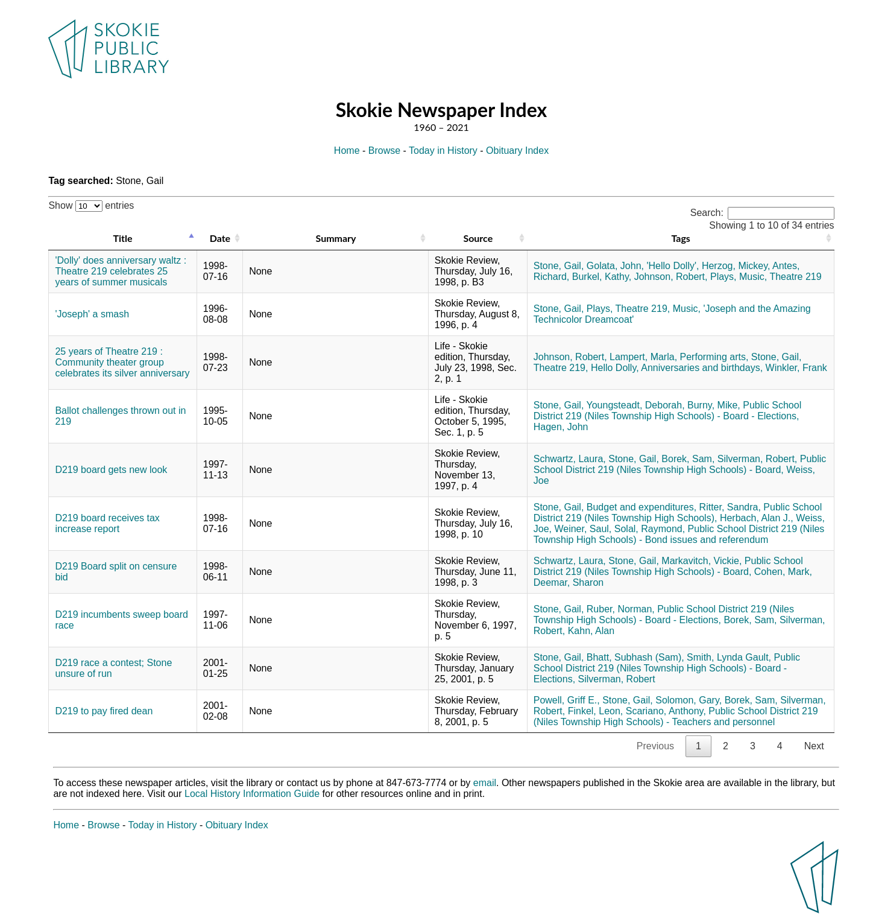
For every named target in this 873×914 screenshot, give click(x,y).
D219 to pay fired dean (104, 711)
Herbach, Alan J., (756, 518)
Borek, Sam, (687, 459)
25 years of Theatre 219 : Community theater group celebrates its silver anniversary (122, 362)
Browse (384, 150)
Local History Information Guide (252, 794)
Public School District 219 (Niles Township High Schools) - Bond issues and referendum (679, 534)
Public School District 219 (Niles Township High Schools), (678, 512)
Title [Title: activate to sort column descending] (123, 238)
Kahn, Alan (591, 631)
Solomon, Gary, (688, 700)
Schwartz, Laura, (570, 459)
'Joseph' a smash (92, 314)
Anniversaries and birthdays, (702, 368)
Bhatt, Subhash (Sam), (635, 657)
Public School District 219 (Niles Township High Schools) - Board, (680, 464)
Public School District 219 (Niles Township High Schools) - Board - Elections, (667, 410)
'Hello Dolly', (672, 266)
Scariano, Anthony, (666, 711)
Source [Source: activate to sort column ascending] (478, 238)
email (484, 783)
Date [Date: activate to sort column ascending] (220, 238)
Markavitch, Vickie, (701, 561)
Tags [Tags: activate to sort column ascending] (680, 238)
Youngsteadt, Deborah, (636, 405)
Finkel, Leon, (595, 711)
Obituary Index (517, 150)
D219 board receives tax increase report (107, 523)
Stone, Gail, (559, 266)
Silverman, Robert (616, 679)
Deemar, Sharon (569, 582)
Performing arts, (714, 357)
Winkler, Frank (796, 368)
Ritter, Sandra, (730, 507)
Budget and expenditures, (641, 507)
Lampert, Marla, (643, 357)
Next (814, 746)
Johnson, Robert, (671, 276)
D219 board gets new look (111, 470)
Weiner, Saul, (582, 529)
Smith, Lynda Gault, (729, 657)
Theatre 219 (795, 276)
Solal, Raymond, (649, 529)
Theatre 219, (643, 308)
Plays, (723, 276)
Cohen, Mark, (783, 571)
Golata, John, (615, 266)
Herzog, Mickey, (736, 266)
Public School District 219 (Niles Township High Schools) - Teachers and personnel (676, 716)
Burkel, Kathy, (601, 276)
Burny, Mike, (713, 405)
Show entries (91, 205)
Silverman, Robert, (757, 459)
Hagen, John (561, 427)
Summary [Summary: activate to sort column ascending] (336, 238)
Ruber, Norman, (621, 609)
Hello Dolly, (615, 368)
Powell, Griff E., (567, 700)
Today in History (443, 150)
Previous (655, 746)
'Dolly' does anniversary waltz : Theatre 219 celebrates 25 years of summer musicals (120, 271)
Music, (753, 276)
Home (347, 150)
